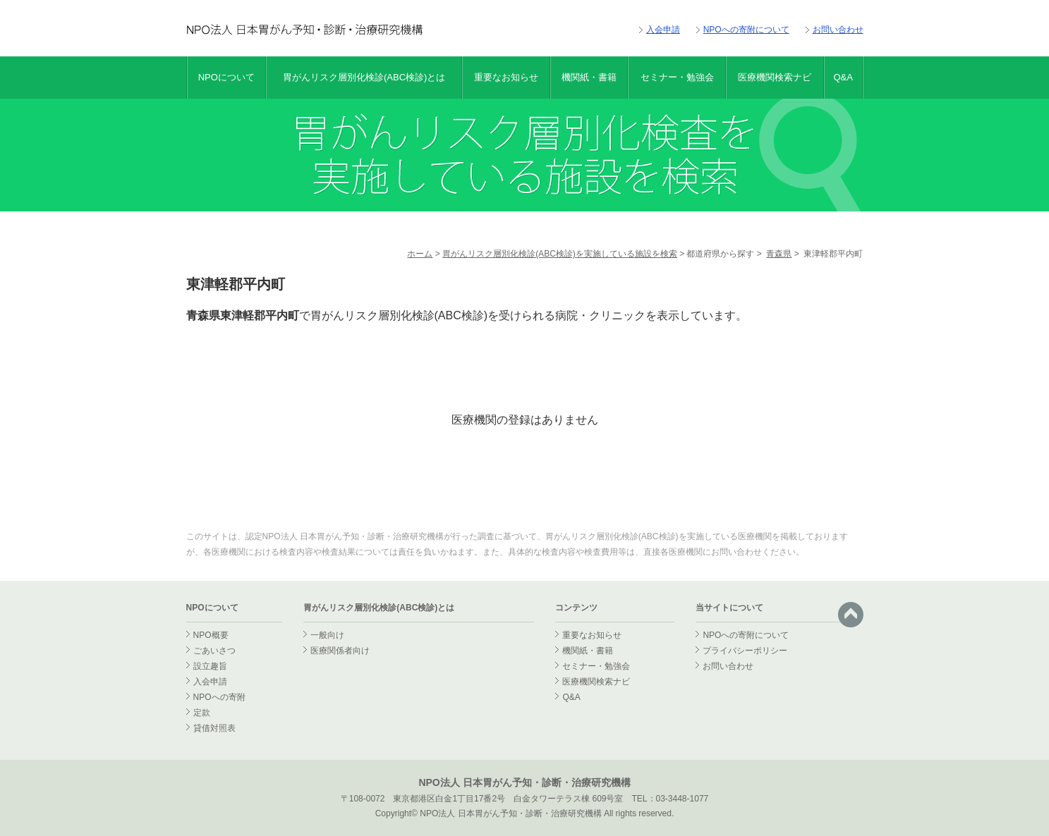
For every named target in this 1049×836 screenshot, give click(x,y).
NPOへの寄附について (746, 30)
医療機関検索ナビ (774, 77)
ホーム (419, 254)
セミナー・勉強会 (677, 77)
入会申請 (663, 30)
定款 (201, 713)
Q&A (842, 77)
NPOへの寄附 (219, 697)
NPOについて (226, 77)
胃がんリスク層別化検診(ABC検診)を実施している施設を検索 (559, 254)
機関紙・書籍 (589, 77)
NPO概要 (211, 635)
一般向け (327, 635)
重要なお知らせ (506, 77)
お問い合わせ (838, 30)
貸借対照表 (214, 728)
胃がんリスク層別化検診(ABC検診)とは (364, 77)
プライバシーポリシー (745, 651)
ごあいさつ (214, 651)
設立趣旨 (210, 666)
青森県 (779, 254)
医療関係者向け (340, 651)
